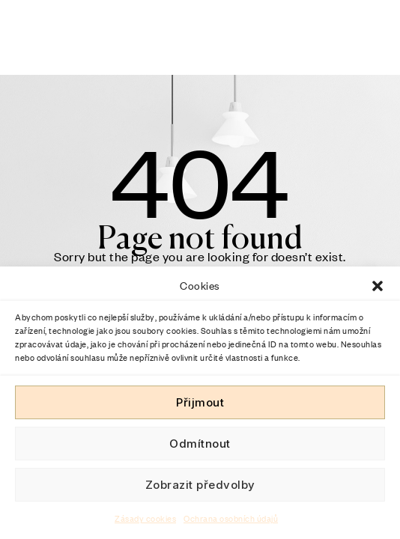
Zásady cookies (145, 519)
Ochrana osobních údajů (231, 519)
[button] (377, 285)
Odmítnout (200, 443)
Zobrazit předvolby (200, 485)
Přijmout (200, 402)
